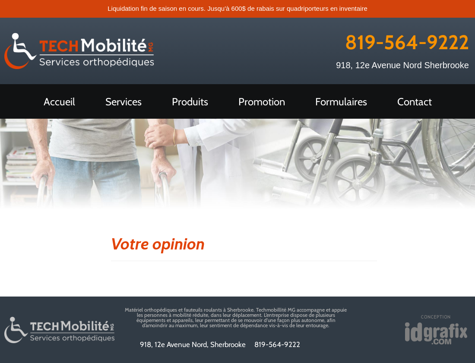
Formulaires (341, 101)
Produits (190, 101)
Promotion (261, 101)
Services (123, 101)
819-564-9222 (407, 42)
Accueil (59, 101)
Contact (414, 101)
